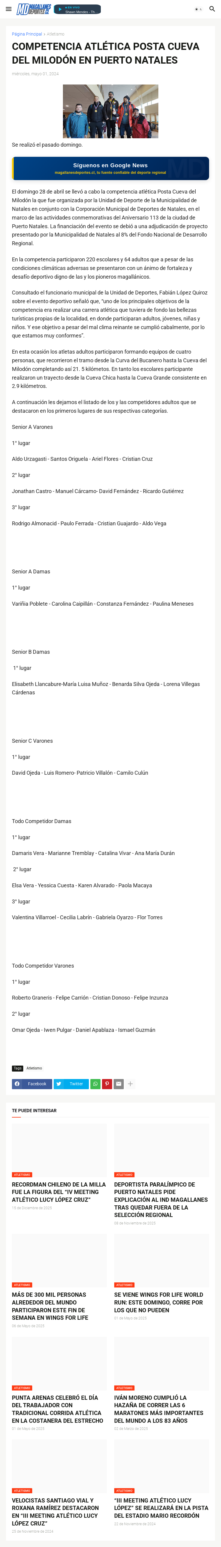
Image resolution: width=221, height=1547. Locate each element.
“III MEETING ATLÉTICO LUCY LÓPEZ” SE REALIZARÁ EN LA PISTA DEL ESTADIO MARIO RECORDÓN (161, 1508)
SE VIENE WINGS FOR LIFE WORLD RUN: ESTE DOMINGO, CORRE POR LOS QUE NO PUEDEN (158, 1302)
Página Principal (27, 34)
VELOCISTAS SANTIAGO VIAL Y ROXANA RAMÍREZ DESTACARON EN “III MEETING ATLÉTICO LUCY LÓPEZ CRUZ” (55, 1512)
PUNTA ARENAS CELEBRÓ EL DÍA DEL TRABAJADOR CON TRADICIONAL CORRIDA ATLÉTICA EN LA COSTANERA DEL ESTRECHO (57, 1409)
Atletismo (55, 34)
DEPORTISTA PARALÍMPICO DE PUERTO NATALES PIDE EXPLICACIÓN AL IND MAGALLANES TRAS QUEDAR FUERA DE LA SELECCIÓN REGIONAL (161, 1200)
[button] (8, 9)
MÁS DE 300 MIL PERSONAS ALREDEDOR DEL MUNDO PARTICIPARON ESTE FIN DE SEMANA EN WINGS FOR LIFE (50, 1306)
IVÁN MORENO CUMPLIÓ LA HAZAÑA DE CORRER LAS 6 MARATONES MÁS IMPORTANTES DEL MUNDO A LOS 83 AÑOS (158, 1409)
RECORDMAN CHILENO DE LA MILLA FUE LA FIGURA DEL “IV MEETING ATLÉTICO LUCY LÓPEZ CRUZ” (59, 1192)
